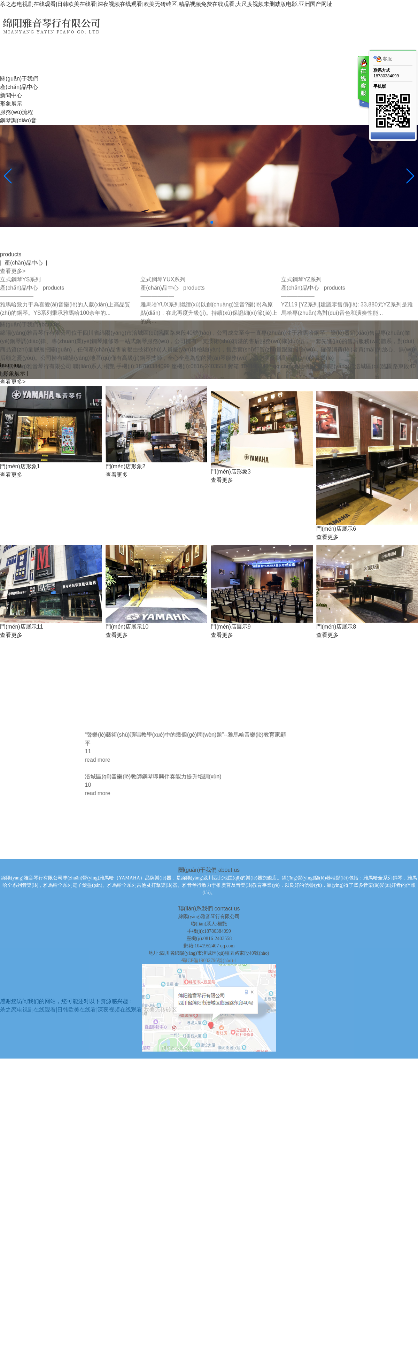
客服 (382, 59)
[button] (206, 222)
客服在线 (363, 83)
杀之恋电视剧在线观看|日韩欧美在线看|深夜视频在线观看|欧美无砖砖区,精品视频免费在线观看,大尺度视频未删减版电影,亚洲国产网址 (166, 4)
